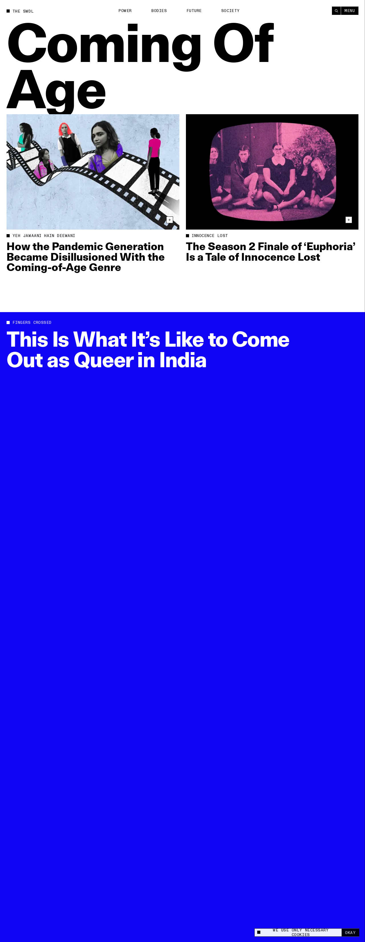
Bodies (159, 10)
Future (194, 10)
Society (230, 10)
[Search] (336, 11)
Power (125, 10)
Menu (349, 10)
